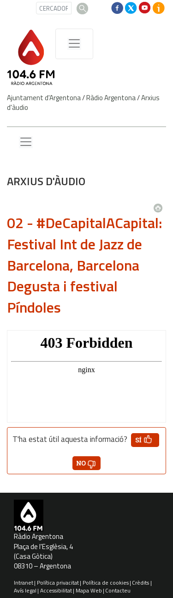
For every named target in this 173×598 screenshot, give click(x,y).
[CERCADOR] (54, 8)
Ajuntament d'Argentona (44, 97)
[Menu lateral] (26, 142)
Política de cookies (106, 582)
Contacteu (118, 590)
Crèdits (140, 582)
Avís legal (25, 590)
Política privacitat (58, 582)
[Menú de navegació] (74, 44)
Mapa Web (89, 590)
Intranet (23, 582)
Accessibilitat (56, 590)
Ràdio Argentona (111, 97)
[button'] (145, 440)
